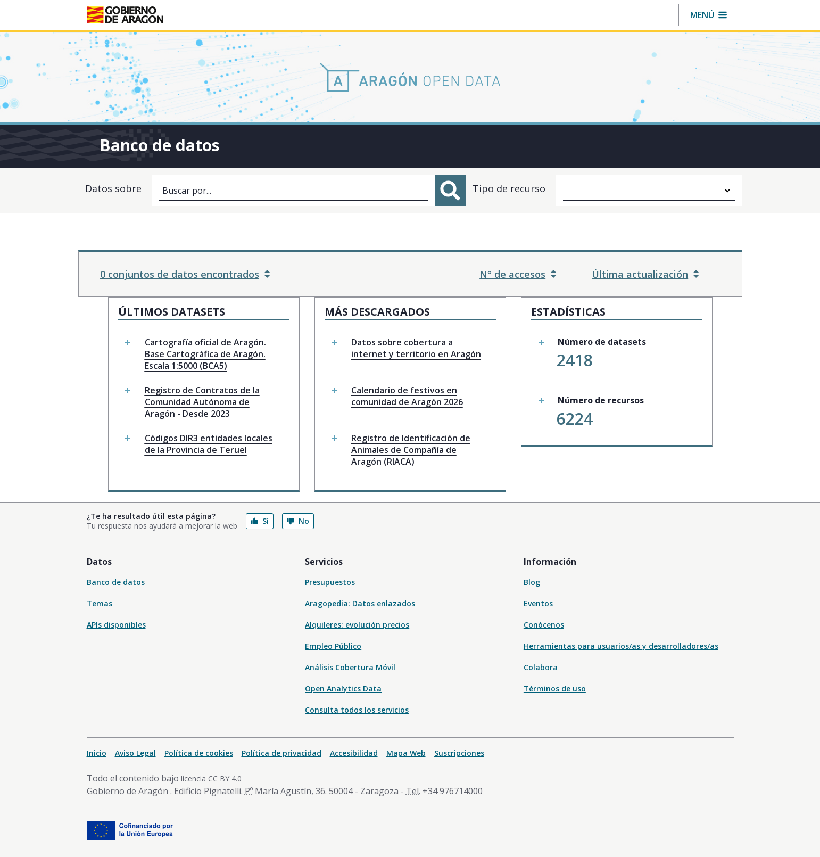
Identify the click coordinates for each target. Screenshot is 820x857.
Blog (532, 582)
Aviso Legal (135, 753)
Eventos (538, 603)
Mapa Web (406, 753)
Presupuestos (330, 582)
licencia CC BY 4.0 (211, 778)
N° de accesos (517, 274)
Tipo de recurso (509, 188)
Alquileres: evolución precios (357, 625)
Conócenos (544, 625)
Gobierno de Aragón (128, 791)
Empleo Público (333, 646)
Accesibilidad (354, 753)
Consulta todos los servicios (357, 710)
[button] (708, 15)
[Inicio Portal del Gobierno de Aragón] (125, 14)
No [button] (298, 521)
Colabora (541, 667)
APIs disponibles (116, 625)
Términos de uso (555, 688)
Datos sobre (113, 188)
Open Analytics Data (343, 688)
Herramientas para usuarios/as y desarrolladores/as (621, 646)
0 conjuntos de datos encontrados (185, 274)
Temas (99, 603)
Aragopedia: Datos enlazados (360, 603)
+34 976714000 (453, 791)
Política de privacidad (281, 753)
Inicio (96, 753)
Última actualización (645, 274)
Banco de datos (116, 582)
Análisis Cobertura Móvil (350, 667)
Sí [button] (260, 521)
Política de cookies (198, 753)
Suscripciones (459, 753)
